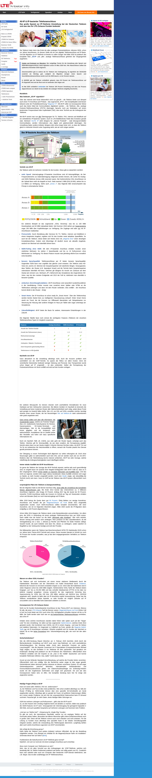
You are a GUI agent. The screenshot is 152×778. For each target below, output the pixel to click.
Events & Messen (36, 764)
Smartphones (5, 75)
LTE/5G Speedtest (7, 91)
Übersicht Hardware (7, 72)
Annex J (53, 184)
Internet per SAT (6, 112)
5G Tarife (4, 26)
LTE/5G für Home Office (8, 42)
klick (44, 735)
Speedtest (48, 12)
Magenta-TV (52, 104)
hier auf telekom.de (65, 413)
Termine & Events (6, 120)
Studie (64, 476)
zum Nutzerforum (103, 72)
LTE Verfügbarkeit (7, 29)
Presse (69, 764)
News (70, 12)
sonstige (5, 67)
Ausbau (60, 12)
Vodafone (4, 56)
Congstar (4, 61)
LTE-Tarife (21, 12)
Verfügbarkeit (35, 12)
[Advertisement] (53, 386)
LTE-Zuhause (37, 610)
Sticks (3, 80)
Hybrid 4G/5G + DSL (7, 109)
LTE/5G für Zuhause (7, 39)
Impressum (58, 764)
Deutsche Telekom (7, 53)
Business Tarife (6, 45)
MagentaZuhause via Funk (57, 503)
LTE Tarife (4, 24)
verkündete (42, 86)
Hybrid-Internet (66, 623)
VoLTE (33, 121)
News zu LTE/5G (6, 34)
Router (3, 77)
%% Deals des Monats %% (85, 12)
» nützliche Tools (6, 99)
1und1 (3, 64)
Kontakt (48, 764)
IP (38, 121)
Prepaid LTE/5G (6, 36)
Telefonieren (5, 94)
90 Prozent (53, 500)
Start (4, 12)
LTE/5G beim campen (8, 88)
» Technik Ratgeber (7, 117)
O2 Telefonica (5, 58)
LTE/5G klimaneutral (7, 85)
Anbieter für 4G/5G (7, 48)
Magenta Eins (68, 239)
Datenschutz (79, 764)
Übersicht (4, 106)
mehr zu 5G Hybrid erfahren (100, 46)
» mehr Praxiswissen (8, 97)
